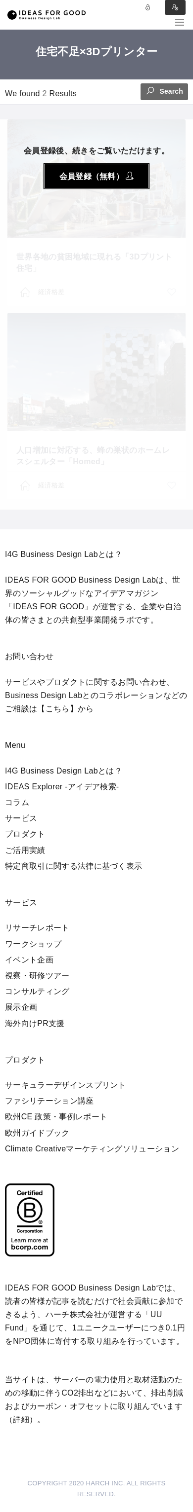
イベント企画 (29, 960)
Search (164, 90)
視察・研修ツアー (37, 975)
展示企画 (21, 1007)
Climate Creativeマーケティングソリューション (92, 1148)
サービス (21, 818)
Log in (148, 7)
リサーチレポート (37, 927)
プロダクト (25, 834)
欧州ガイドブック (37, 1133)
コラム (17, 802)
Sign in (175, 7)
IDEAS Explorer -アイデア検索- (62, 786)
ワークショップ (33, 944)
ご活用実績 (25, 850)
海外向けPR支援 (35, 1023)
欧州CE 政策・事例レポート (56, 1116)
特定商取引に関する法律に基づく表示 (73, 866)
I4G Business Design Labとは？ (63, 771)
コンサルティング (37, 991)
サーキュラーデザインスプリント (65, 1085)
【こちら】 (57, 708)
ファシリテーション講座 (49, 1101)
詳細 (21, 1419)
